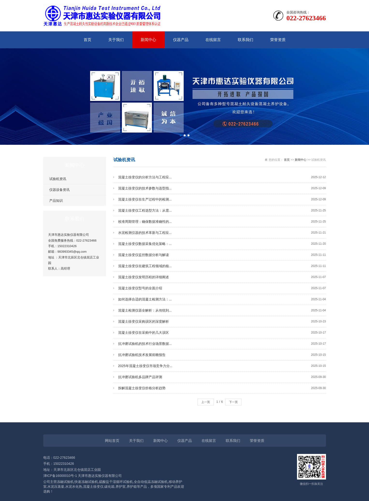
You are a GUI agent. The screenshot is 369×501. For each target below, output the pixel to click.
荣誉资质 (278, 40)
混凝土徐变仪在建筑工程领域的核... (222, 266)
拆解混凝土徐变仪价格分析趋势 (222, 388)
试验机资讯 (57, 179)
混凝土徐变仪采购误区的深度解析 (222, 321)
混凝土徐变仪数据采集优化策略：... (222, 243)
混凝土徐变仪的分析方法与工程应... (222, 177)
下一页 (233, 402)
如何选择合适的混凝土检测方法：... (222, 299)
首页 (87, 40)
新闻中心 (148, 40)
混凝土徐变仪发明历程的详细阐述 (222, 277)
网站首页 (112, 440)
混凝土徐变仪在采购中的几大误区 (222, 332)
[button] (181, 135)
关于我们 (116, 40)
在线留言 (213, 40)
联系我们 (245, 40)
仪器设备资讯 (59, 190)
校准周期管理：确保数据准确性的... (222, 221)
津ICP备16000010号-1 (60, 476)
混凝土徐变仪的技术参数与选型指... (222, 188)
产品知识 (56, 200)
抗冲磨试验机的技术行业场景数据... (222, 343)
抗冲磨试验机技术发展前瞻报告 (222, 354)
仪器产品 (180, 40)
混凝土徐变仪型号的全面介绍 (222, 288)
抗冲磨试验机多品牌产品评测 (222, 377)
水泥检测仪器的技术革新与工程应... (222, 232)
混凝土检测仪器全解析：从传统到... (222, 310)
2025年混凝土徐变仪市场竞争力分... (222, 366)
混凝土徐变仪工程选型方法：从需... (222, 210)
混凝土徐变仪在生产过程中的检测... (222, 199)
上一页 (205, 402)
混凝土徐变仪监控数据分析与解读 (222, 255)
